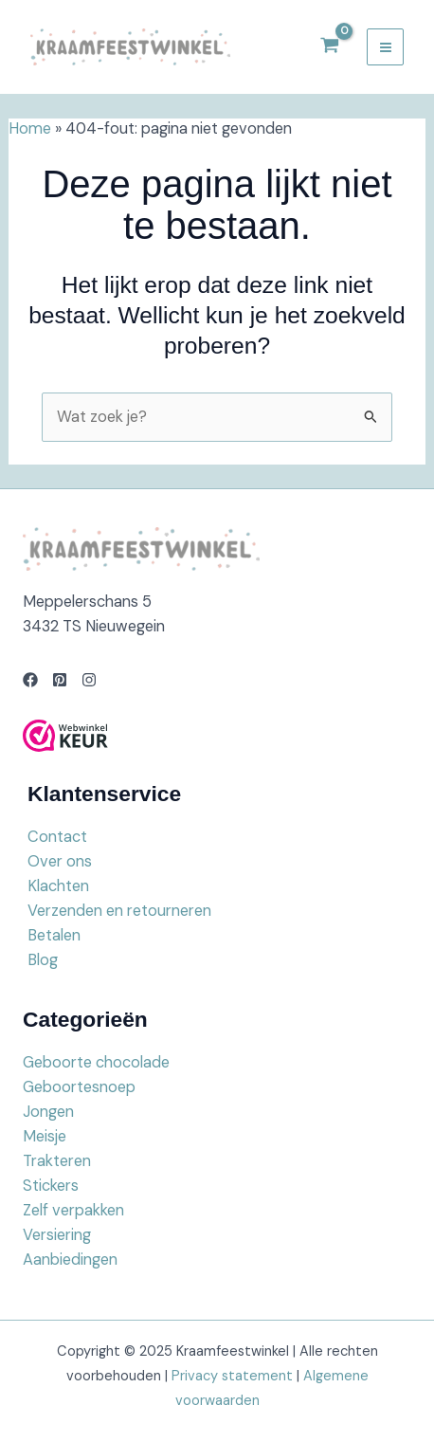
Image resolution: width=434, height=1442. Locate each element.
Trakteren (57, 1161)
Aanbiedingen (70, 1259)
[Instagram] (89, 679)
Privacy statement (232, 1376)
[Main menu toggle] (385, 46)
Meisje (44, 1136)
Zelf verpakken (73, 1210)
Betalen (54, 935)
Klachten (58, 886)
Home (30, 128)
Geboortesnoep (79, 1087)
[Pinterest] (59, 679)
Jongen (48, 1112)
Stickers (51, 1186)
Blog (42, 960)
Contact (57, 837)
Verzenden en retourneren (119, 911)
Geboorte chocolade (96, 1062)
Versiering (57, 1235)
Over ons (59, 861)
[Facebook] (30, 679)
